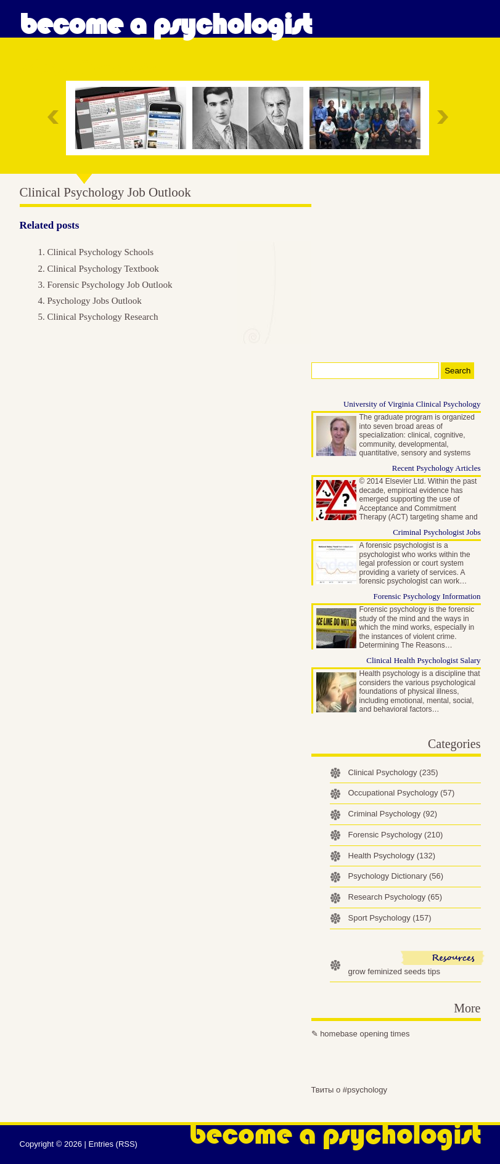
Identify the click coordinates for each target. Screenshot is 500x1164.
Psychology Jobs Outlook (94, 301)
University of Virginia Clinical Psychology (412, 404)
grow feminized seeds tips (394, 971)
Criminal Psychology (393, 813)
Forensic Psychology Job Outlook (110, 285)
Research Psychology (395, 896)
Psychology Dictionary (396, 876)
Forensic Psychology (395, 834)
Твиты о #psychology (349, 1089)
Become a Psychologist (165, 24)
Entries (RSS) (112, 1144)
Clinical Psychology (393, 772)
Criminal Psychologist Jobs (436, 532)
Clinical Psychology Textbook (103, 269)
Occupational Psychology (401, 792)
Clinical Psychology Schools (100, 252)
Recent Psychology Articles (436, 468)
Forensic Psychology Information (426, 596)
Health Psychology (392, 855)
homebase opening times (364, 1033)
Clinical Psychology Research (102, 317)
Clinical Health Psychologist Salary (423, 660)
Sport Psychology (390, 917)
